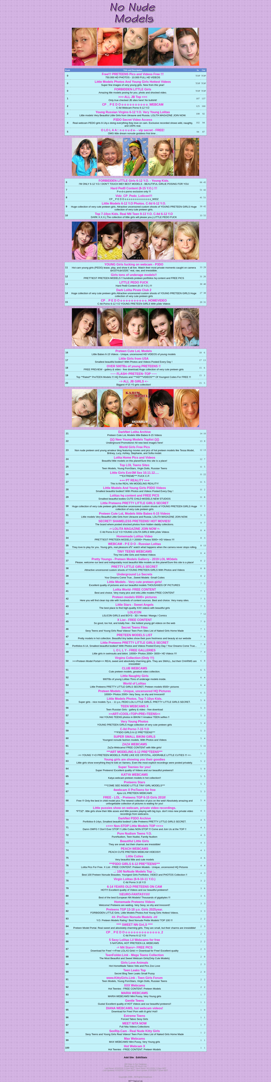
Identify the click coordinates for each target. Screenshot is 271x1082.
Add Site (129, 1057)
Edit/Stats (141, 1057)
